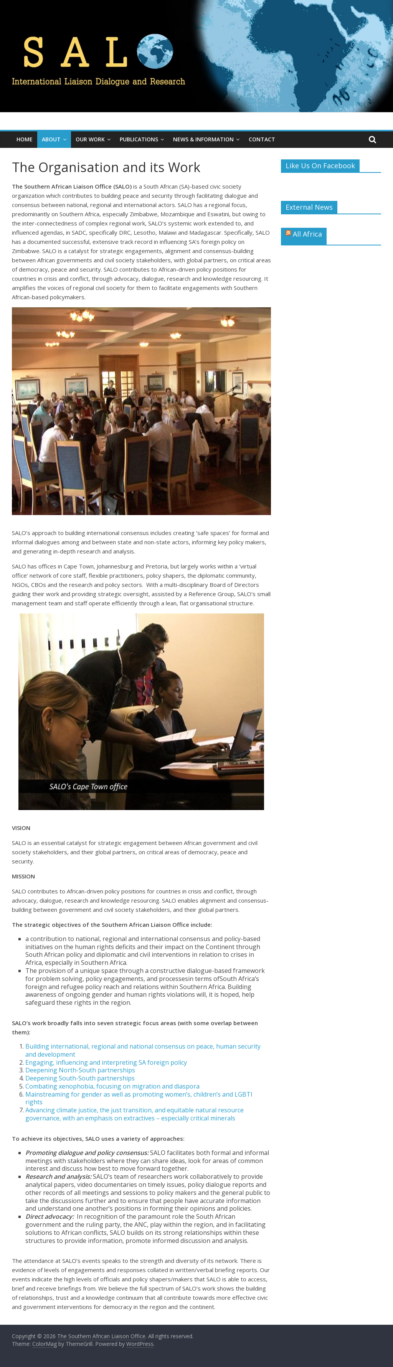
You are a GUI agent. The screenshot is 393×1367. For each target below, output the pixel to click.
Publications (139, 139)
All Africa (307, 234)
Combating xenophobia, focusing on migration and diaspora (112, 1086)
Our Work (90, 139)
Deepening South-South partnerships (80, 1078)
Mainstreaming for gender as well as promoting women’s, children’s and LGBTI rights (139, 1098)
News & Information (203, 139)
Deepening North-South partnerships (80, 1070)
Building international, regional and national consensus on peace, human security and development (143, 1050)
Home (25, 139)
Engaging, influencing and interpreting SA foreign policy (106, 1062)
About (51, 139)
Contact (262, 139)
